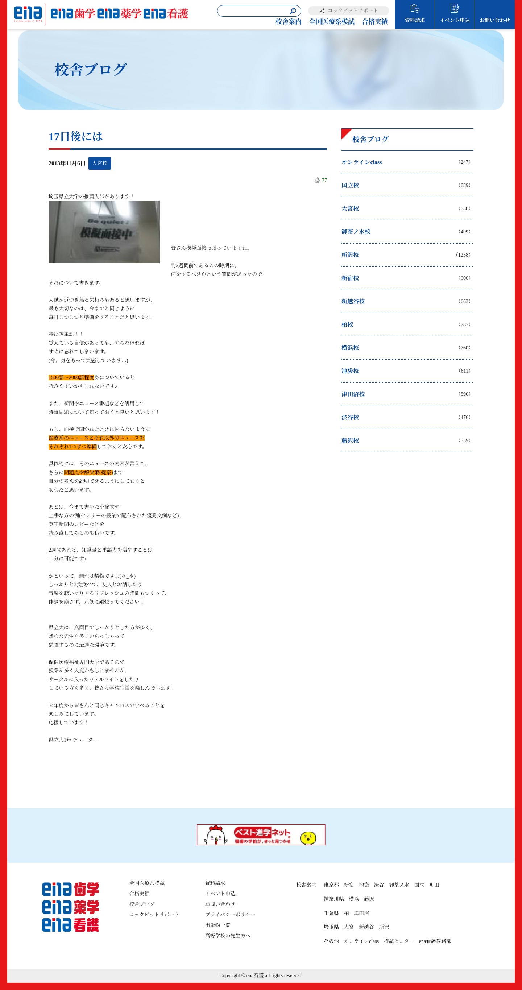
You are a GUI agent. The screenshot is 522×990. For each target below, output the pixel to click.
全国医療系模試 (332, 21)
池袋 (364, 885)
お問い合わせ (495, 20)
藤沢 (369, 899)
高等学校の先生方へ (228, 936)
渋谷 (379, 885)
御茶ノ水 (399, 885)
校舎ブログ (141, 904)
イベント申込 (455, 20)
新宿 (349, 885)
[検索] (293, 11)
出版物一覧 (218, 925)
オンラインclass (361, 941)
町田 (434, 885)
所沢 (384, 927)
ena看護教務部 (435, 941)
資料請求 (415, 20)
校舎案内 (289, 21)
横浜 (354, 899)
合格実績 (375, 21)
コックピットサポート (353, 10)
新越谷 (366, 927)
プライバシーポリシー (230, 914)
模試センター (399, 941)
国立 (419, 885)
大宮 (349, 927)
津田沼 (361, 913)
